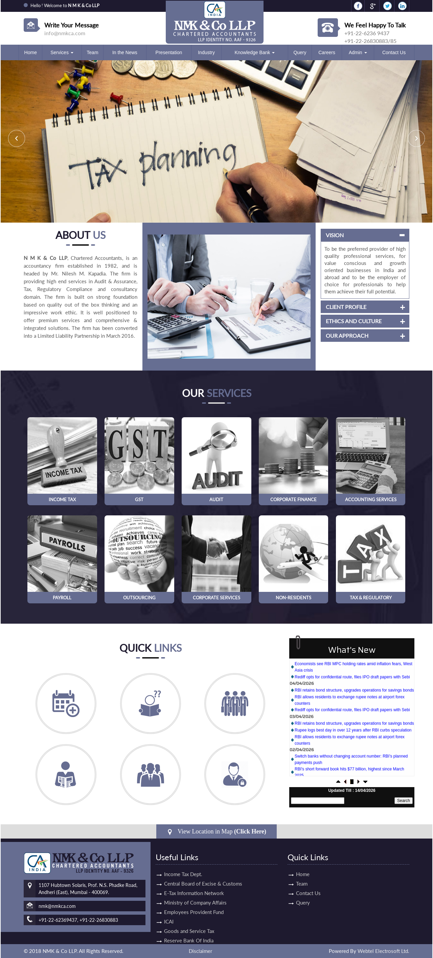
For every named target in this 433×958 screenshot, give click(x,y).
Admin (358, 52)
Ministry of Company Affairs (195, 883)
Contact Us (394, 52)
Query (299, 52)
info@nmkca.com (64, 33)
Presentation (169, 52)
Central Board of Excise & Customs (203, 864)
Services (61, 52)
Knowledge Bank (254, 52)
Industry (206, 52)
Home (30, 52)
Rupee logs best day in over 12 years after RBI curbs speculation (353, 739)
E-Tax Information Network (194, 874)
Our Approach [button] (327, 336)
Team (92, 52)
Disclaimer (200, 951)
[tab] (345, 235)
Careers (326, 52)
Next (416, 138)
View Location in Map (216, 831)
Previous (16, 138)
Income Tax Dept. (183, 855)
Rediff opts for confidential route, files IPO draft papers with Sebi (352, 686)
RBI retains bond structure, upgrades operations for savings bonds (354, 699)
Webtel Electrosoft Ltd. (383, 951)
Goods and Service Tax (189, 912)
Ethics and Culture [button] (334, 321)
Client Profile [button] (326, 307)
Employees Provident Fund (194, 893)
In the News (124, 52)
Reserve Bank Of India (188, 921)
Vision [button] (315, 235)
